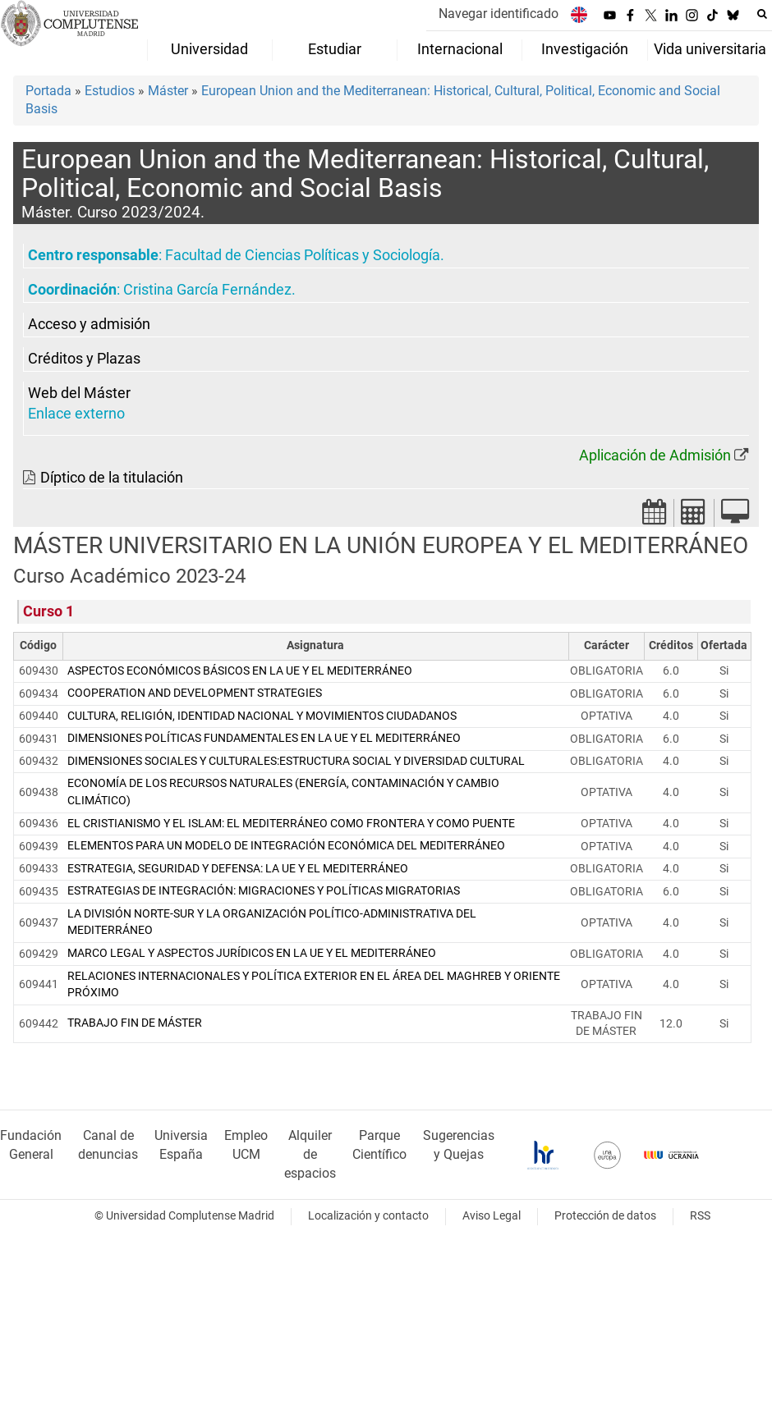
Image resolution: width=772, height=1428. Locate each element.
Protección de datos (605, 1216)
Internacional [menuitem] (460, 49)
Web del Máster (79, 393)
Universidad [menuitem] (209, 49)
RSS (700, 1216)
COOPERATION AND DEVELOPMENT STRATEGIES (194, 693)
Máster (168, 90)
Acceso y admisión (89, 324)
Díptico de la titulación (111, 477)
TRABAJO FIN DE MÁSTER (134, 1023)
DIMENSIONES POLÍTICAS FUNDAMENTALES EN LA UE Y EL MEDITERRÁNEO (264, 738)
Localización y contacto (368, 1216)
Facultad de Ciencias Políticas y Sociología (302, 255)
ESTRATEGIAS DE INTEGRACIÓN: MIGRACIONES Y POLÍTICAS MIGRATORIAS (263, 891)
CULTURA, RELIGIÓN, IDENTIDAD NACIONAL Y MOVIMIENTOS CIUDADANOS (262, 716)
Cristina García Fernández (207, 289)
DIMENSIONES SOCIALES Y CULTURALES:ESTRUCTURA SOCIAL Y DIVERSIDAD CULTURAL (296, 761)
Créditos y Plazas (84, 358)
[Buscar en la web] (762, 14)
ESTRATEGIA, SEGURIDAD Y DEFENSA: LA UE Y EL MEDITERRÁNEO (237, 869)
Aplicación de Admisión (655, 455)
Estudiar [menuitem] (334, 49)
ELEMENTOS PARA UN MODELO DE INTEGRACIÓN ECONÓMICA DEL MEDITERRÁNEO (286, 846)
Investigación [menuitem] (584, 49)
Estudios (110, 90)
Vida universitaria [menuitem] (710, 49)
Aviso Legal (491, 1216)
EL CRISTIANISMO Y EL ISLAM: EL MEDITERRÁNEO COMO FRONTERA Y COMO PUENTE (291, 824)
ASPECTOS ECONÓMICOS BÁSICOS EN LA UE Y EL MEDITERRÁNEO (239, 671)
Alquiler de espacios (310, 1154)
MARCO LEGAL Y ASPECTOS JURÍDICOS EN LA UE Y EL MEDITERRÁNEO (251, 953)
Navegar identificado (498, 13)
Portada (48, 90)
